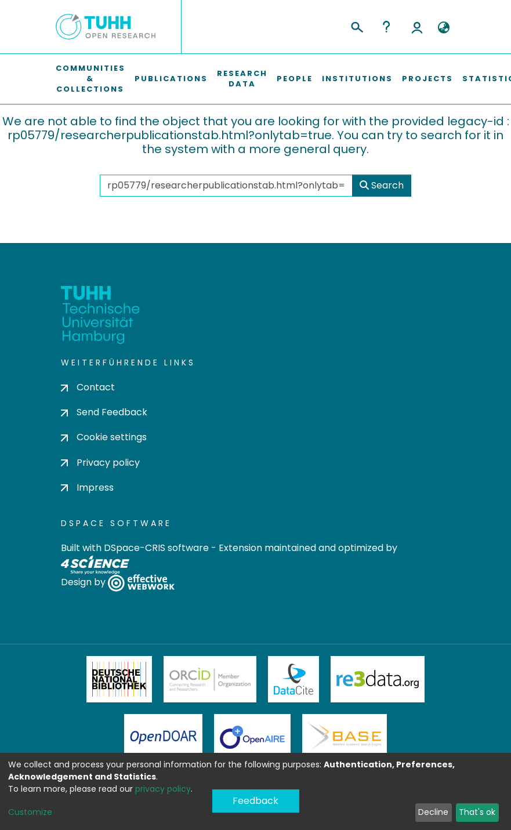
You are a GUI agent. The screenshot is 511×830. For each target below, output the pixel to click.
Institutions (357, 78)
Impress (87, 487)
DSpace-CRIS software (156, 547)
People (295, 78)
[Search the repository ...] (226, 186)
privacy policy (163, 789)
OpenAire (252, 737)
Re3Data (377, 679)
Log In (417, 27)
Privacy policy (100, 462)
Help (386, 27)
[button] (444, 28)
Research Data (242, 78)
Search (382, 185)
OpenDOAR (163, 737)
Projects (427, 78)
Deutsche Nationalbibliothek (119, 679)
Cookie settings (104, 437)
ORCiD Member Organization (210, 679)
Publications (171, 78)
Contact (88, 387)
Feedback (255, 800)
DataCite (294, 679)
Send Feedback (104, 412)
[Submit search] (356, 25)
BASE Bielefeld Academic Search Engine (344, 737)
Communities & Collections (90, 79)
